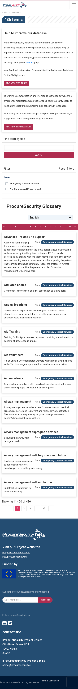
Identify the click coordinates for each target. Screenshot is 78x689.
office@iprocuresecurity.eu (17, 665)
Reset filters (66, 168)
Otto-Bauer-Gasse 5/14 (15, 644)
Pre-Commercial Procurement (25, 189)
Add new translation (18, 126)
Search (39, 155)
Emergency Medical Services (24, 183)
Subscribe (45, 600)
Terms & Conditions (50, 681)
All (5, 226)
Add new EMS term (16, 83)
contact (30, 62)
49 (44, 508)
